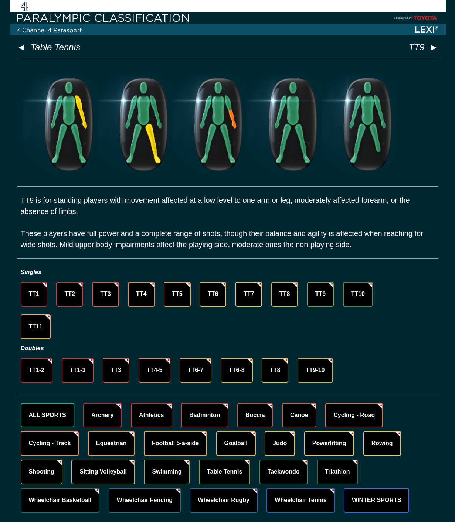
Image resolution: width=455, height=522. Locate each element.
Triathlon (337, 471)
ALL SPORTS (47, 415)
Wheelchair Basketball (60, 500)
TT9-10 (315, 370)
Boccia (255, 415)
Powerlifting (329, 443)
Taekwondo (284, 471)
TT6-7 (196, 370)
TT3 (105, 294)
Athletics (151, 415)
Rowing (382, 443)
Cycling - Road (354, 415)
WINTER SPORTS (376, 500)
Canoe (299, 415)
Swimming (166, 471)
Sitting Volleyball (103, 471)
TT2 (69, 294)
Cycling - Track (50, 443)
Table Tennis (55, 47)
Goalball (236, 443)
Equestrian (111, 443)
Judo (280, 443)
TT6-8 (237, 370)
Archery (102, 415)
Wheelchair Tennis (300, 500)
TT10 (358, 294)
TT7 (249, 294)
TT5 (177, 294)
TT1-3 (78, 370)
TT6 (213, 294)
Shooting (41, 471)
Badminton (204, 415)
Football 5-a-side (175, 443)
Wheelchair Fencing (145, 500)
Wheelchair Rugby (223, 500)
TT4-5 (155, 370)
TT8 (284, 294)
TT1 (34, 294)
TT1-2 (37, 370)
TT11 (36, 326)
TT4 (141, 294)
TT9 (320, 294)
